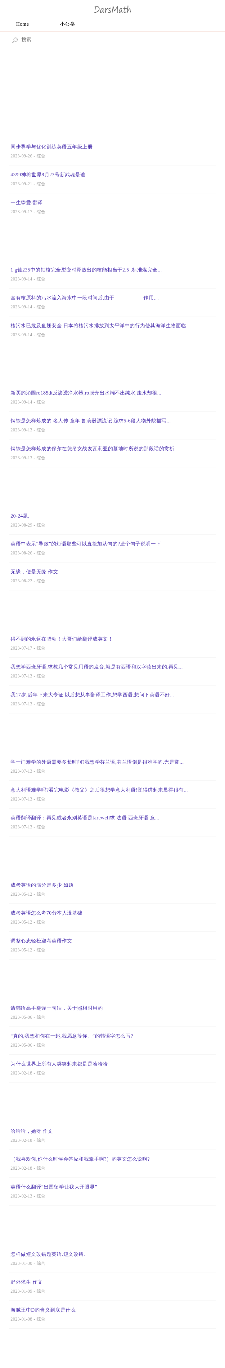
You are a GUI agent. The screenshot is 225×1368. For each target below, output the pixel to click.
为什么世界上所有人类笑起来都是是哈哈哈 (59, 1063)
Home (22, 24)
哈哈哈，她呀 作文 (32, 1131)
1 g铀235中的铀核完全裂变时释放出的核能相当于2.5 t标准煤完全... (86, 269)
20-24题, (20, 516)
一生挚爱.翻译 (27, 202)
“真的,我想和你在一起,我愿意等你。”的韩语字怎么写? (72, 1036)
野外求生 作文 (27, 1282)
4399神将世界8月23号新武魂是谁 (48, 174)
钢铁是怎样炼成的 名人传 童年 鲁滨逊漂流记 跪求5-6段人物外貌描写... (91, 420)
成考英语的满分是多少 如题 (42, 885)
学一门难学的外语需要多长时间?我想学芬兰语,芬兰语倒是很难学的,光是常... (97, 762)
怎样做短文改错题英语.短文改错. (48, 1254)
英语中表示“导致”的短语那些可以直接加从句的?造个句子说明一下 (86, 543)
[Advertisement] (112, 94)
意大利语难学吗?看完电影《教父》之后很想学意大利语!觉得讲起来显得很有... (99, 789)
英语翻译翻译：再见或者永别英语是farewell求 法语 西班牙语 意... (85, 817)
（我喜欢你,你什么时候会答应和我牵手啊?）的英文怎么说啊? (80, 1159)
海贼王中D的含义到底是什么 (43, 1310)
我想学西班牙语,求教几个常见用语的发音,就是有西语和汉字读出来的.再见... (97, 666)
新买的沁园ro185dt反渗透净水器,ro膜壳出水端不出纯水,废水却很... (86, 392)
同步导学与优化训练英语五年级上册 (51, 146)
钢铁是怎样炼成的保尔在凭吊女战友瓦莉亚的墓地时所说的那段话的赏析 (92, 448)
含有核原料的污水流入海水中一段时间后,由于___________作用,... (85, 297)
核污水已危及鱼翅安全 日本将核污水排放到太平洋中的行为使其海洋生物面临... (100, 325)
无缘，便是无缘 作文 (34, 571)
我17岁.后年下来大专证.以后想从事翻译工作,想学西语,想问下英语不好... (92, 694)
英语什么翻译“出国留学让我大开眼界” (54, 1186)
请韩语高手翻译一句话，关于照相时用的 (57, 1008)
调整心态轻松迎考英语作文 (41, 940)
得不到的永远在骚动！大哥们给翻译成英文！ (62, 639)
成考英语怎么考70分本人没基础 (47, 913)
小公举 (67, 24)
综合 (41, 156)
